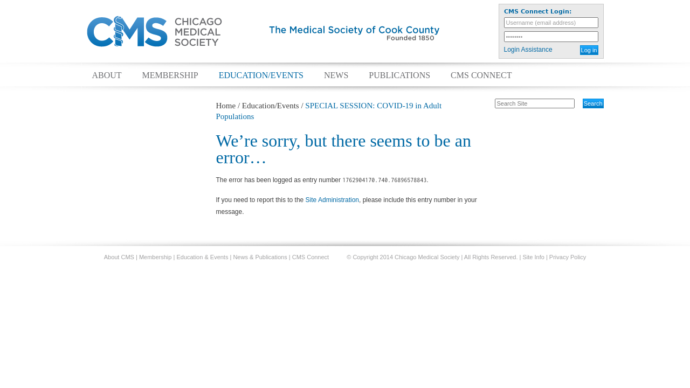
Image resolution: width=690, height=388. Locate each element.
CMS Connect (481, 75)
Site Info (533, 257)
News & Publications (260, 257)
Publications (399, 75)
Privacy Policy (567, 257)
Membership (170, 75)
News (336, 75)
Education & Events (202, 257)
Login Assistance (528, 49)
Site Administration (332, 200)
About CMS (119, 257)
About (107, 75)
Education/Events (261, 75)
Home (226, 105)
